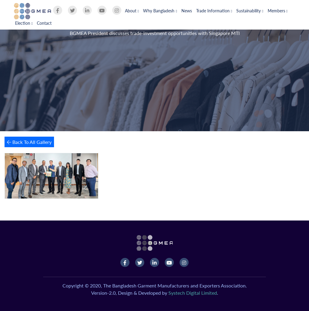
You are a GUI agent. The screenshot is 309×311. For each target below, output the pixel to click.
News (186, 10)
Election (24, 23)
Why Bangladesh (160, 10)
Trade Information (214, 10)
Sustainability (249, 10)
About (132, 10)
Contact (44, 23)
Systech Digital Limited (192, 293)
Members (278, 10)
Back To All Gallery (29, 142)
